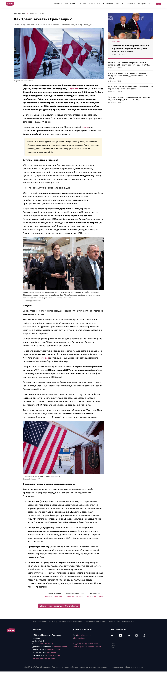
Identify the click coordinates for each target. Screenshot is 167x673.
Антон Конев (95, 593)
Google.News (79, 638)
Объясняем (70, 4)
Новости (58, 4)
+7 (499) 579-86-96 (44, 644)
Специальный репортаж (101, 4)
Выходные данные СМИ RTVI (44, 622)
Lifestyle (130, 4)
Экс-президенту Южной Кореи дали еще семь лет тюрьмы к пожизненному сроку (130, 87)
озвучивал (43, 358)
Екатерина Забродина (74, 593)
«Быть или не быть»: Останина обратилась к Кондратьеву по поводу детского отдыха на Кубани (128, 75)
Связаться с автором (53, 596)
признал (73, 88)
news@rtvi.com (53, 649)
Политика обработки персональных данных (102, 622)
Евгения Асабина (54, 593)
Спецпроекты (144, 4)
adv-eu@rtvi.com (52, 655)
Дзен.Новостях (84, 635)
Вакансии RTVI (128, 622)
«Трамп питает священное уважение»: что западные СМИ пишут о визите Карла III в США (129, 63)
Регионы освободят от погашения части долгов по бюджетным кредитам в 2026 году (130, 98)
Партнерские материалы (43, 658)
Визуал (119, 4)
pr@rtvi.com (52, 652)
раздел (85, 127)
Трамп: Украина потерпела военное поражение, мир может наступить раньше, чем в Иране (130, 48)
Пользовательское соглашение (70, 622)
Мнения (82, 4)
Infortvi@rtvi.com (59, 647)
